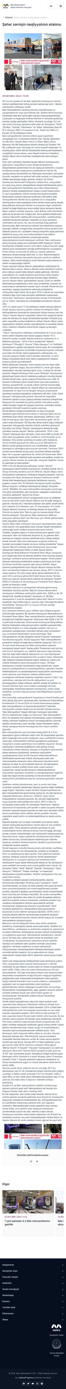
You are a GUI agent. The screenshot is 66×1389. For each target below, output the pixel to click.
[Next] (59, 1136)
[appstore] (55, 1327)
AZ (51, 6)
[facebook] (31, 1161)
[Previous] (7, 1136)
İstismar (9, 17)
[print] (37, 1161)
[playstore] (55, 1344)
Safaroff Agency (26, 1378)
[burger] (61, 6)
